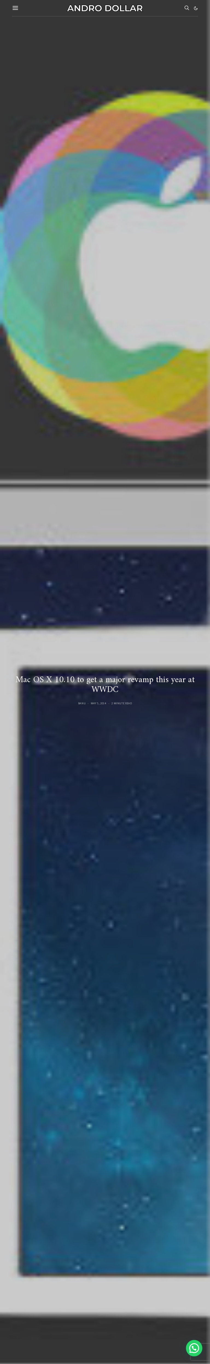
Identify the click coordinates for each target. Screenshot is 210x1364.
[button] (196, 8)
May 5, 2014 (98, 703)
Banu (82, 703)
